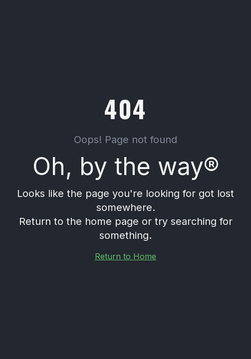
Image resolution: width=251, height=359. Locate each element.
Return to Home (125, 256)
